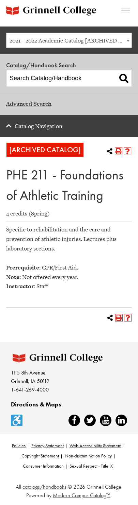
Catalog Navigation (38, 126)
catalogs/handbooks (44, 486)
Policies (19, 445)
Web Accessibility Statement (95, 445)
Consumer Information (43, 466)
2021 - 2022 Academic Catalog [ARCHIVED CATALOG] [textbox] (71, 40)
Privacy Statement (47, 445)
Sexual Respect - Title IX (91, 466)
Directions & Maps (36, 404)
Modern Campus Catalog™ (81, 495)
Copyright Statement (40, 456)
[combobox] (69, 40)
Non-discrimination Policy (88, 456)
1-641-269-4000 (30, 389)
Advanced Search (28, 104)
